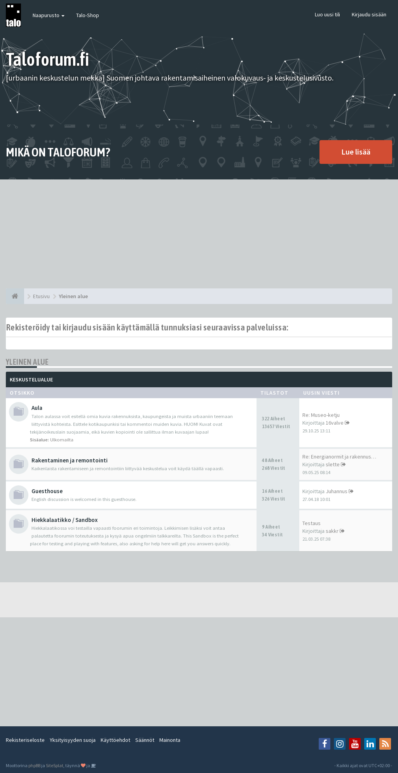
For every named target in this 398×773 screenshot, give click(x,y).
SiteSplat (54, 765)
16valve (335, 422)
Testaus (311, 523)
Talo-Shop (87, 15)
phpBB (34, 765)
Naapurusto (49, 15)
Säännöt (144, 739)
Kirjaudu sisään (369, 14)
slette (333, 464)
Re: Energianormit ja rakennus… (339, 456)
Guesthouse (47, 491)
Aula (36, 407)
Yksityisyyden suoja (73, 739)
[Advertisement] (199, 233)
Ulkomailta (61, 440)
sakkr (332, 530)
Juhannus (336, 491)
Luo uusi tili (327, 14)
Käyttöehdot (115, 739)
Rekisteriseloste (25, 739)
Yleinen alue (27, 361)
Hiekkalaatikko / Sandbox (64, 520)
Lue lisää (355, 151)
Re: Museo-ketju (321, 414)
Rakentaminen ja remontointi (69, 460)
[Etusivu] (15, 296)
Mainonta (169, 739)
